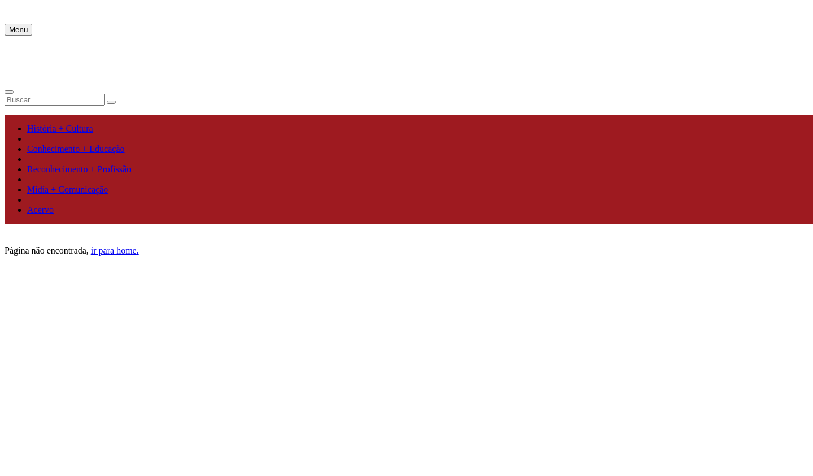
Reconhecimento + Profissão (79, 169)
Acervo (40, 210)
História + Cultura (60, 128)
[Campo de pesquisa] (55, 100)
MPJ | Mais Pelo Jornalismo (55, 9)
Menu (18, 29)
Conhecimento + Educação (76, 149)
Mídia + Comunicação (67, 189)
